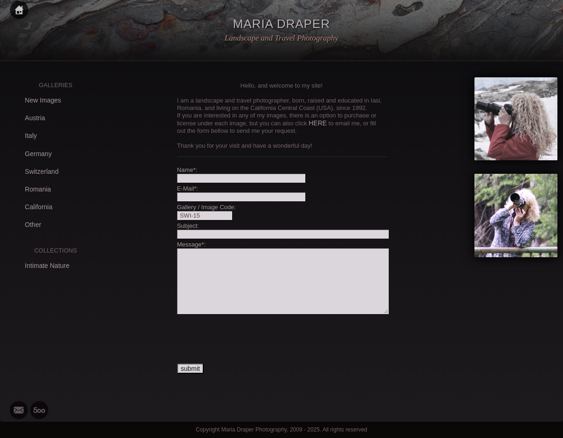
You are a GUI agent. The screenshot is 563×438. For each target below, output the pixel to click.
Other (33, 224)
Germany (38, 153)
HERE (318, 123)
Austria (35, 118)
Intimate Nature (47, 265)
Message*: (191, 244)
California (38, 207)
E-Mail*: (188, 188)
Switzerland (41, 171)
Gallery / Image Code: (206, 207)
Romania (38, 189)
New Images (43, 100)
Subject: (188, 225)
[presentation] (248, 339)
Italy (31, 135)
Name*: (187, 169)
